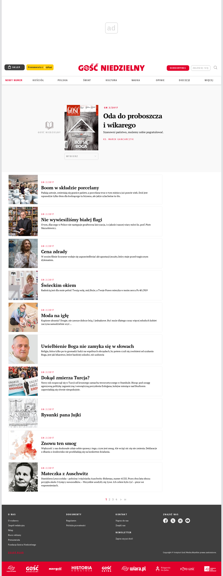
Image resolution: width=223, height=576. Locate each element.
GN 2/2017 (111, 108)
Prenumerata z (40, 67)
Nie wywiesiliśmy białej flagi (71, 219)
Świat (87, 80)
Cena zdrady (54, 251)
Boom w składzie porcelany (70, 188)
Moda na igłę (55, 315)
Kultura (111, 80)
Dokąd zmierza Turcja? (65, 378)
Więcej (209, 80)
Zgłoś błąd (16, 552)
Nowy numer (14, 80)
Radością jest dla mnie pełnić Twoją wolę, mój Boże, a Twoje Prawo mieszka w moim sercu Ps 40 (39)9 (94, 290)
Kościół (38, 80)
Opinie (160, 80)
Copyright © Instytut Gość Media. (177, 552)
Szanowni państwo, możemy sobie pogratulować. (133, 132)
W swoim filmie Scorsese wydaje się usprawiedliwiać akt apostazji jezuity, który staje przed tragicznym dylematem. (94, 258)
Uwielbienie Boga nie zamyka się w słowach (87, 346)
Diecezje (184, 80)
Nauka (136, 80)
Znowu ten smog (58, 443)
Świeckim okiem (58, 285)
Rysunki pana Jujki (61, 415)
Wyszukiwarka (215, 67)
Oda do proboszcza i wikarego (132, 120)
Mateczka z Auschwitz (64, 473)
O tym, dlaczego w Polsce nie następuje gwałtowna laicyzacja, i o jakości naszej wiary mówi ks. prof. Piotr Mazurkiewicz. (96, 226)
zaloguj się (201, 68)
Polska (63, 80)
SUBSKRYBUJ (178, 68)
